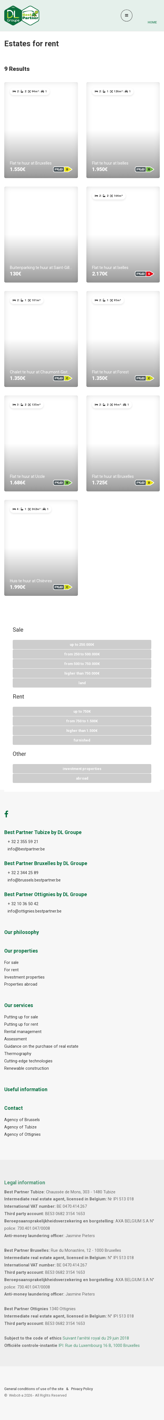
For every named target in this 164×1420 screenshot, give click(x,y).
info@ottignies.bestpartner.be (35, 911)
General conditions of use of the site (34, 1389)
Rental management (22, 1031)
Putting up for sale (21, 1017)
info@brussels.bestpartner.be (34, 880)
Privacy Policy (82, 1389)
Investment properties (82, 769)
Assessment (15, 1039)
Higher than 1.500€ (82, 730)
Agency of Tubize (20, 1127)
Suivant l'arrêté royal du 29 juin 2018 (96, 1338)
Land (82, 683)
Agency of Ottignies (22, 1134)
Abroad (82, 778)
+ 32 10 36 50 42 (23, 904)
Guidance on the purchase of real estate (41, 1046)
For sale (11, 962)
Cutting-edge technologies (28, 1061)
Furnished (82, 740)
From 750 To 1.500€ (82, 721)
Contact (13, 1108)
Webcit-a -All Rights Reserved (38, 1395)
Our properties (21, 951)
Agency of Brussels (22, 1119)
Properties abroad (20, 984)
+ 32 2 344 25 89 (23, 872)
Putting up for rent (21, 1024)
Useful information (25, 1089)
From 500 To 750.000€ (82, 664)
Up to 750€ (82, 711)
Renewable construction (26, 1068)
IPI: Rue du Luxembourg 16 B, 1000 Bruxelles (99, 1345)
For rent (11, 970)
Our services (18, 1005)
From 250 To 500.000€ (82, 654)
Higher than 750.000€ (82, 673)
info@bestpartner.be (26, 849)
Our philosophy (21, 932)
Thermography (17, 1053)
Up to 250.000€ (82, 644)
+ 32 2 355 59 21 (23, 841)
